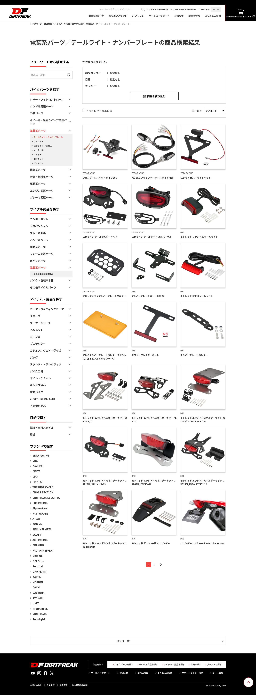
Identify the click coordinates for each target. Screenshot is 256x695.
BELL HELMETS (42, 529)
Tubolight (38, 619)
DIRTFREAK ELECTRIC (46, 498)
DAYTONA (38, 593)
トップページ (36, 23)
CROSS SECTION (42, 492)
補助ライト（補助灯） (43, 145)
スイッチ (37, 154)
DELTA (36, 471)
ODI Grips (38, 561)
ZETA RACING (40, 455)
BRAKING (38, 545)
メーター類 (38, 150)
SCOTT (36, 535)
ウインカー (38, 141)
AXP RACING (40, 540)
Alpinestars (39, 508)
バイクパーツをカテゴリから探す (69, 23)
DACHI (36, 587)
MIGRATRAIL (40, 608)
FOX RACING (40, 503)
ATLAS (36, 519)
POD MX (37, 524)
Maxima (37, 556)
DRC (35, 461)
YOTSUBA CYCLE (42, 487)
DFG (35, 476)
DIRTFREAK (39, 614)
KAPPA (36, 577)
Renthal (37, 566)
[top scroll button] (248, 682)
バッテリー (38, 163)
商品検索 (48, 23)
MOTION (37, 582)
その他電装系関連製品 (43, 274)
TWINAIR (37, 598)
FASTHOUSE (40, 513)
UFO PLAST (39, 571)
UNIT (35, 603)
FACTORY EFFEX (42, 550)
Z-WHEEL (38, 466)
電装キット (38, 158)
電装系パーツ (92, 23)
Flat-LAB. (38, 482)
